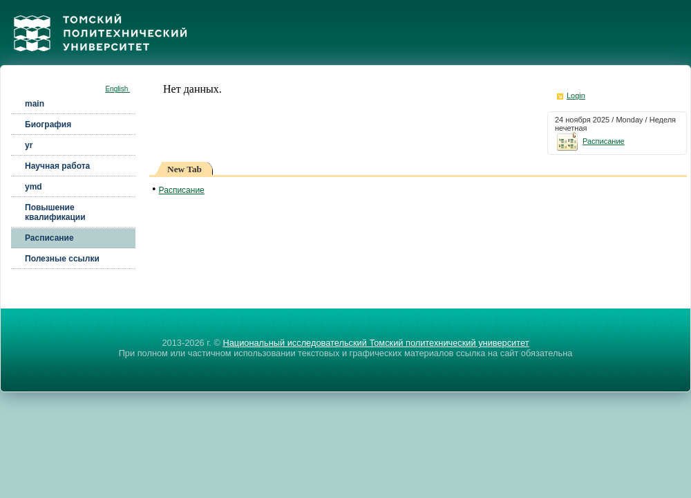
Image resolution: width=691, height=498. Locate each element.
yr (28, 145)
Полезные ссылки (62, 259)
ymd (33, 187)
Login (576, 95)
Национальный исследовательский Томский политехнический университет (376, 343)
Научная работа (57, 166)
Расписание (49, 238)
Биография (48, 124)
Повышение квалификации (55, 212)
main (34, 104)
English (117, 89)
